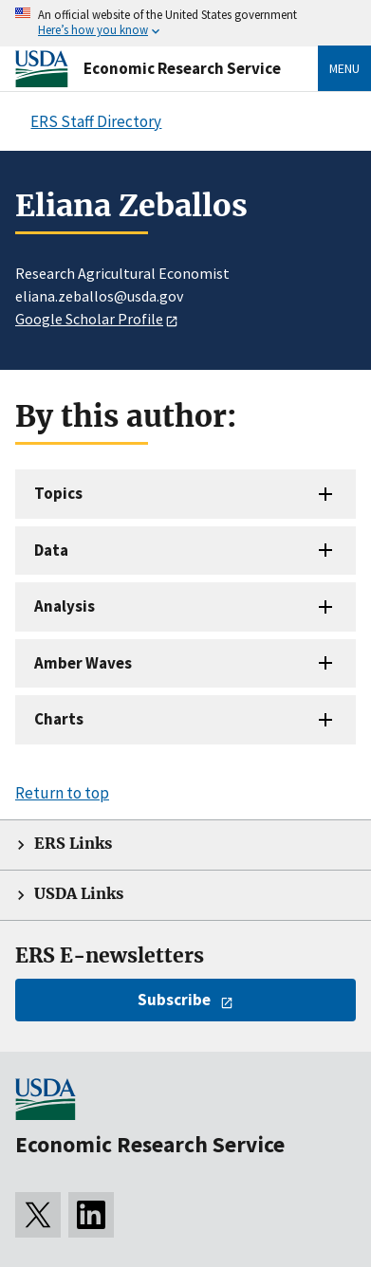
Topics (58, 493)
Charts (58, 718)
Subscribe (174, 999)
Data (51, 550)
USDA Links (78, 894)
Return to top (62, 792)
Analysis (64, 606)
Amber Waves (83, 662)
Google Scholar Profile (89, 318)
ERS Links (73, 844)
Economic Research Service (182, 68)
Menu (344, 68)
